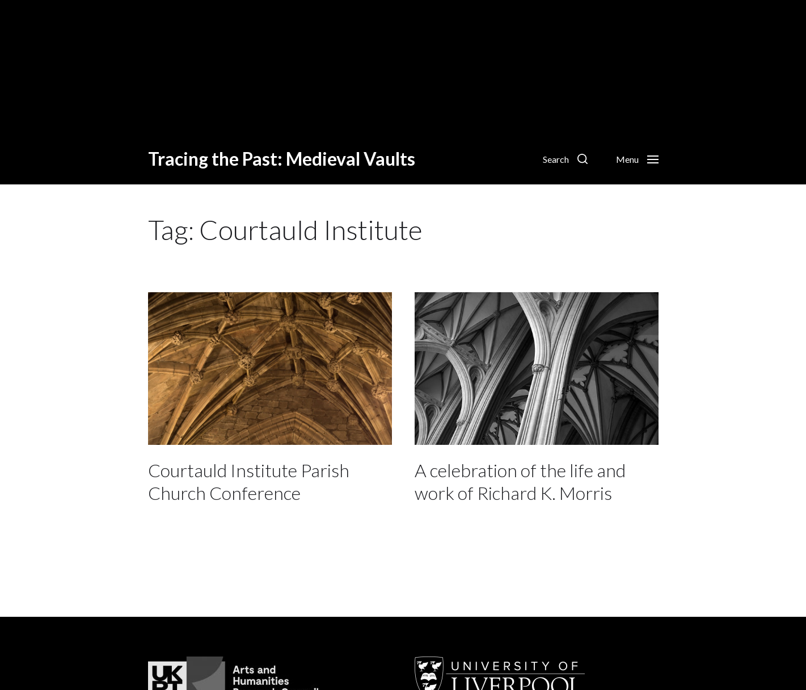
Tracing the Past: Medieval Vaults (281, 159)
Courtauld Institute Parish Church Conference (248, 481)
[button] (565, 158)
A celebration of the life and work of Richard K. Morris (520, 481)
